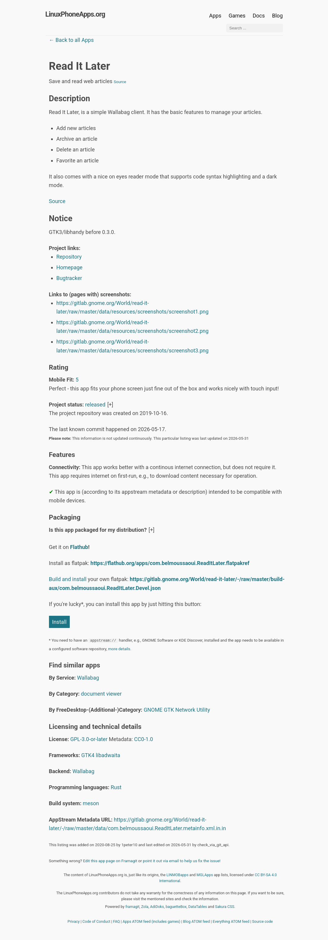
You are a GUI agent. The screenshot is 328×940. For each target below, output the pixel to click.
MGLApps (205, 875)
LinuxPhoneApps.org (75, 14)
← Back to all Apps (71, 40)
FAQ (116, 921)
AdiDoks (157, 906)
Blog (277, 15)
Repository (69, 257)
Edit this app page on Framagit (110, 860)
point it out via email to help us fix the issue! (182, 860)
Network (185, 710)
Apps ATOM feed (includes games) (151, 921)
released (95, 404)
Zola (144, 906)
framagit (132, 906)
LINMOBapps (177, 875)
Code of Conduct (96, 921)
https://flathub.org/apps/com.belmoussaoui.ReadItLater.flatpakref (170, 563)
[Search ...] (254, 28)
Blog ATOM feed (196, 921)
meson (91, 803)
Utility (203, 710)
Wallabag (88, 678)
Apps (215, 15)
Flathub (79, 547)
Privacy (74, 921)
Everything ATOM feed (231, 921)
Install (59, 622)
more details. (119, 648)
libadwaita (108, 755)
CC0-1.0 (143, 739)
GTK (169, 710)
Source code (262, 921)
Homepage (69, 267)
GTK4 (87, 755)
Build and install (68, 579)
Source (120, 81)
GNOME (153, 710)
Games (237, 15)
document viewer (101, 694)
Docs (259, 15)
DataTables (197, 906)
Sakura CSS (224, 906)
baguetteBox (176, 906)
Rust (116, 787)
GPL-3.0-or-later (88, 739)
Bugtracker (69, 278)
